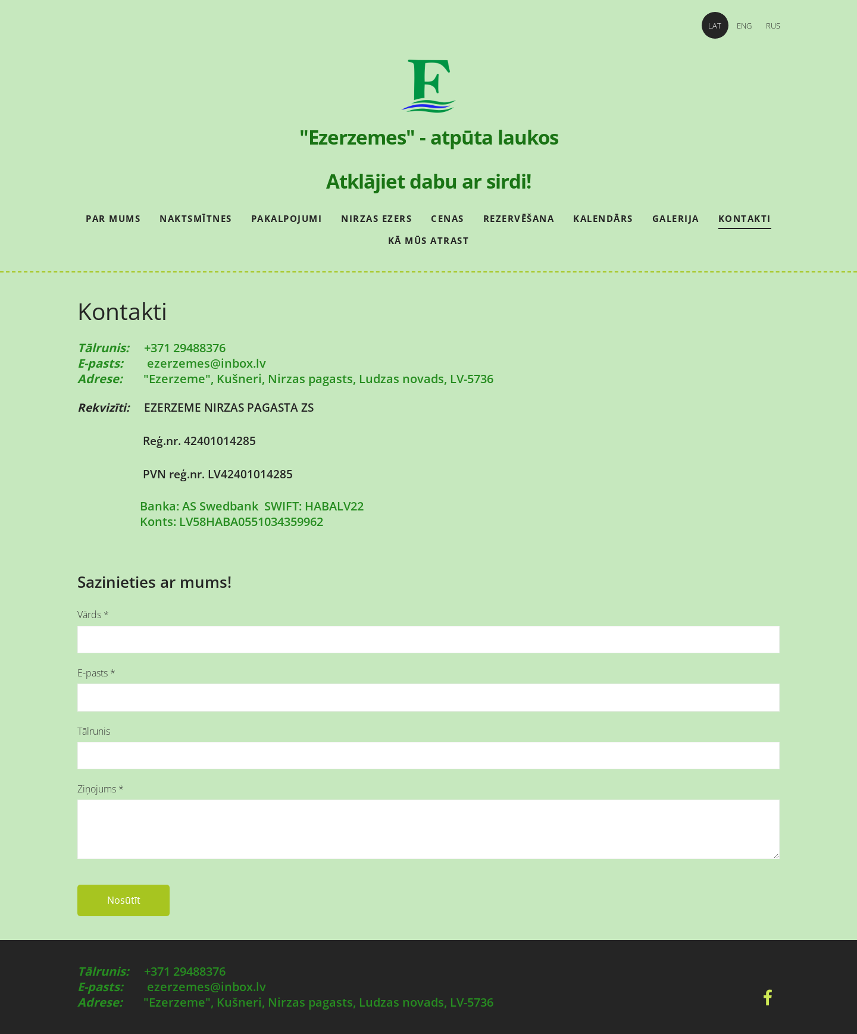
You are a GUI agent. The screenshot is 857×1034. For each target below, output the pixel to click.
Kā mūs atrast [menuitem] (429, 240)
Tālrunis (93, 731)
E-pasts (96, 672)
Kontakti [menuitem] (744, 218)
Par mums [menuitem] (113, 218)
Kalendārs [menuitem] (603, 218)
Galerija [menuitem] (675, 218)
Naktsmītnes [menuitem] (195, 218)
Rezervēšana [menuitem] (519, 218)
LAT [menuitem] (708, 25)
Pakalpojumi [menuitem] (287, 218)
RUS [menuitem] (766, 25)
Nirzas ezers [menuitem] (376, 218)
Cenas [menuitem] (447, 218)
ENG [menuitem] (737, 25)
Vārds (93, 614)
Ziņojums (100, 788)
